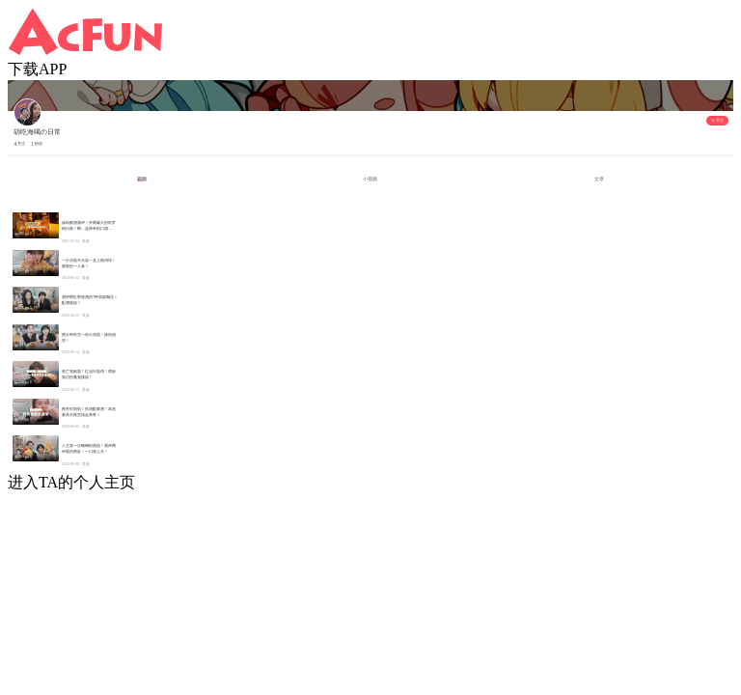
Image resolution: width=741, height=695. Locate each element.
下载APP (37, 69)
